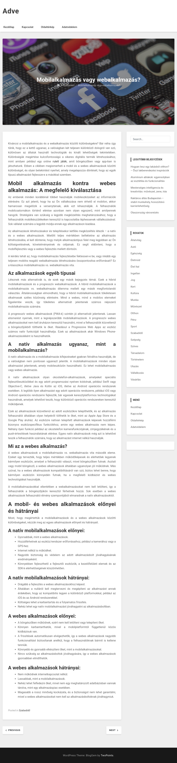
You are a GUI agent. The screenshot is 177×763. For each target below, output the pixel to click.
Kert (133, 286)
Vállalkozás (137, 372)
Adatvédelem (69, 27)
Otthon (134, 313)
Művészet (136, 306)
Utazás (135, 366)
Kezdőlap (8, 27)
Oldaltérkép (47, 27)
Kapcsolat (27, 27)
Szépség (136, 339)
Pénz (133, 319)
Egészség (136, 253)
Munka (134, 300)
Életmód (135, 260)
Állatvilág (136, 240)
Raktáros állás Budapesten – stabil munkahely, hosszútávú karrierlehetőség (147, 202)
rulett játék (60, 161)
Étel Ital (135, 266)
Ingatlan (135, 273)
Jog (133, 280)
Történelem (137, 359)
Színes (134, 346)
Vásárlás (136, 379)
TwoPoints (107, 755)
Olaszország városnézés (145, 212)
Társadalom (137, 353)
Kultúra (135, 293)
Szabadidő (24, 710)
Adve (11, 11)
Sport (134, 326)
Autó (133, 246)
